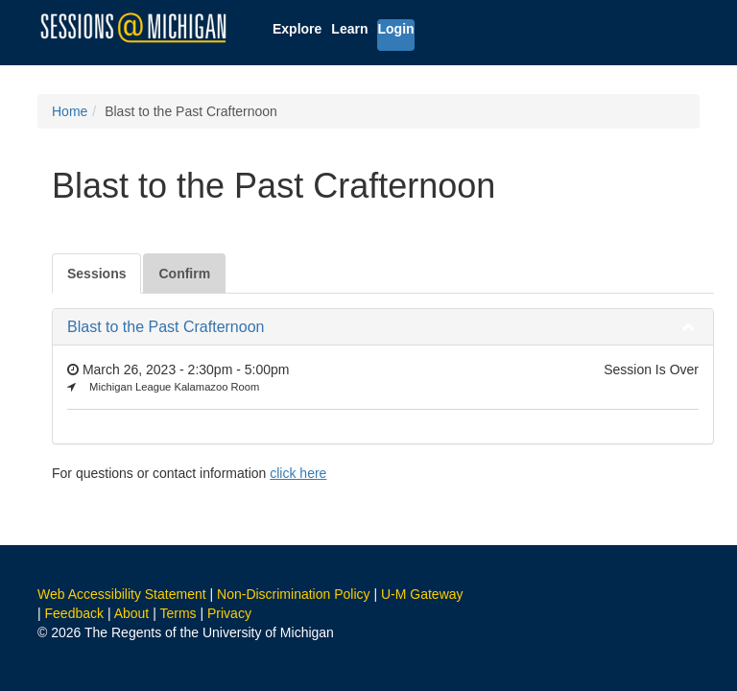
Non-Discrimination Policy (293, 594)
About (132, 613)
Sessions (96, 273)
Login (395, 28)
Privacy (229, 613)
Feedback (74, 613)
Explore (297, 28)
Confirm (184, 273)
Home (69, 111)
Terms (177, 613)
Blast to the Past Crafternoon (165, 327)
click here (298, 473)
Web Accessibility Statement (121, 594)
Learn (349, 28)
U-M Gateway (422, 594)
